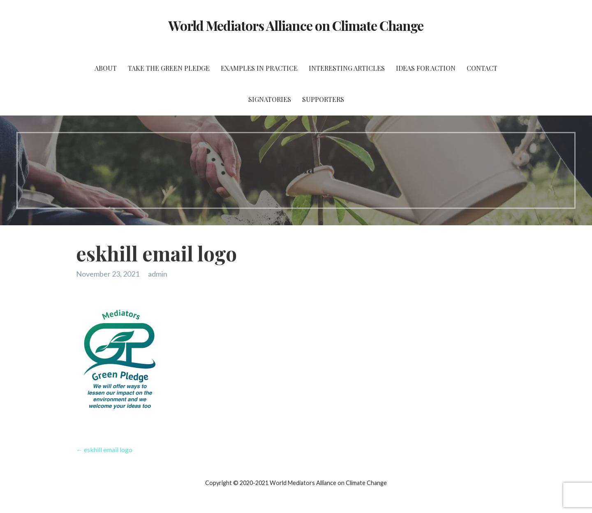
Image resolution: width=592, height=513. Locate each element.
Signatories (269, 99)
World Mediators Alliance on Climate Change (296, 25)
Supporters (323, 99)
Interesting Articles (347, 68)
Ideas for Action (426, 68)
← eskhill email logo (104, 449)
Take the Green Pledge (169, 68)
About (106, 68)
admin (157, 273)
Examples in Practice (259, 68)
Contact (482, 68)
